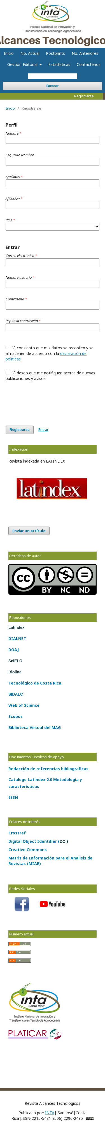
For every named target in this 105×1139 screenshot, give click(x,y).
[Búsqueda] (52, 76)
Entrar (43, 429)
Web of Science (23, 705)
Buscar (52, 86)
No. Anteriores (85, 53)
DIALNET (17, 638)
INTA (49, 1112)
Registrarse (84, 95)
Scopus (15, 716)
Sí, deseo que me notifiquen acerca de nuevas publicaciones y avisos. (50, 375)
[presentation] (48, 400)
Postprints (55, 53)
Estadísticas (59, 64)
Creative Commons (27, 849)
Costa (45, 683)
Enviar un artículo (29, 530)
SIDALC (15, 694)
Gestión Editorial (23, 64)
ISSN (13, 797)
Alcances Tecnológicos (52, 6)
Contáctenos (89, 64)
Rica (56, 683)
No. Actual (29, 53)
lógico (27, 683)
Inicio (9, 53)
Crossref (17, 833)
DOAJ (13, 649)
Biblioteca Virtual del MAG (34, 727)
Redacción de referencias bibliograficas (48, 768)
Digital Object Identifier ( (38, 841)
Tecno (14, 683)
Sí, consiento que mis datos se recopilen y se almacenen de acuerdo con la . (50, 353)
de (36, 683)
